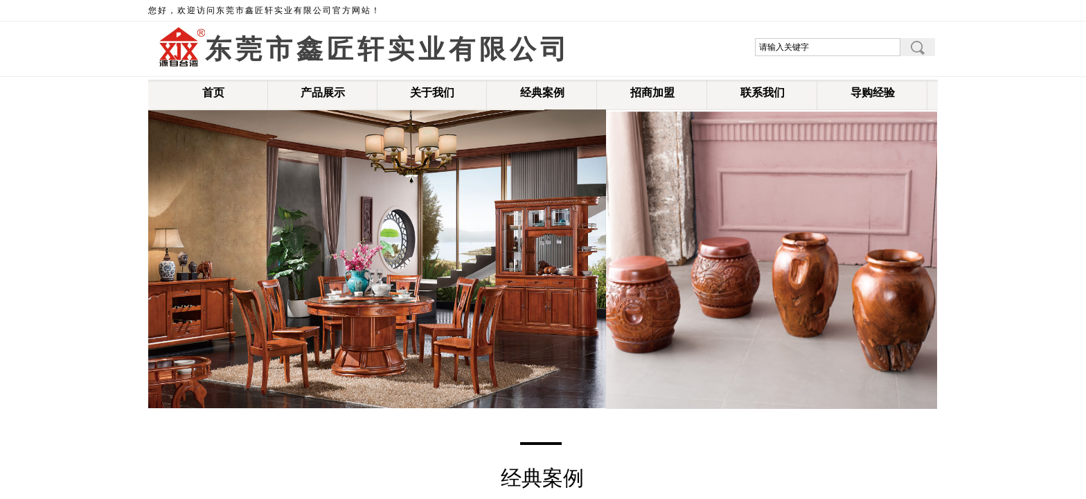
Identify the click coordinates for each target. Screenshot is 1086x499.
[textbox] (827, 47)
